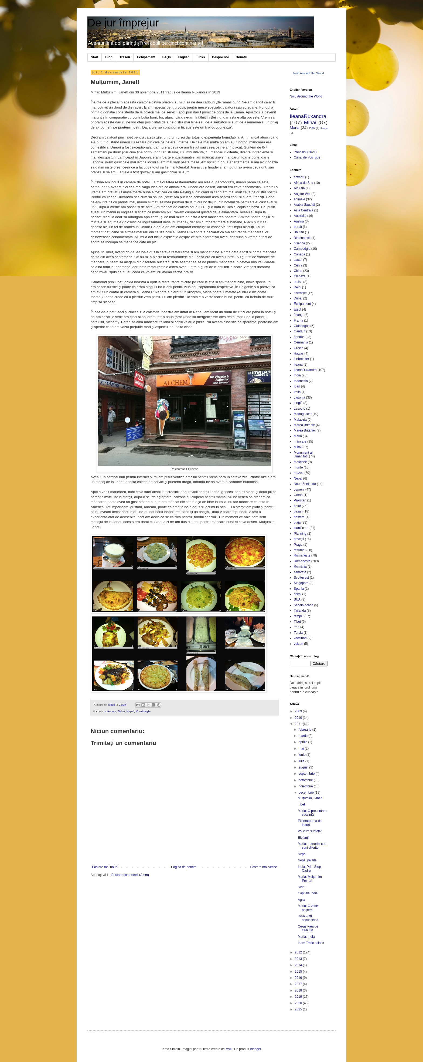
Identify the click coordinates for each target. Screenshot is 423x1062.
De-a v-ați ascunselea (308, 918)
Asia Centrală (303, 210)
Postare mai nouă (104, 867)
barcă (298, 227)
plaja (297, 522)
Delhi (297, 287)
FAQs (166, 57)
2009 (299, 711)
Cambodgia (302, 249)
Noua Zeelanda (305, 484)
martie (304, 736)
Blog (108, 57)
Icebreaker (301, 359)
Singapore (301, 583)
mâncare (110, 711)
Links (200, 57)
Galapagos (301, 326)
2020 (299, 1003)
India (297, 375)
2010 (299, 718)
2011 (299, 724)
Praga (298, 545)
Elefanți (303, 838)
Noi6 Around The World (308, 73)
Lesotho (299, 408)
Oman (298, 495)
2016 (299, 978)
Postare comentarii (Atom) (130, 875)
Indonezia (301, 381)
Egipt (297, 309)
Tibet (297, 621)
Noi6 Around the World (306, 96)
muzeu (298, 473)
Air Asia (299, 188)
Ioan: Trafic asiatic (311, 943)
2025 (299, 1009)
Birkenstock (302, 238)
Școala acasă (303, 605)
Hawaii (298, 353)
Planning (300, 533)
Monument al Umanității (303, 454)
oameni (299, 489)
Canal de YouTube (307, 157)
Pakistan (300, 500)
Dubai (298, 298)
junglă (298, 403)
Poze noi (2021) (305, 152)
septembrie (307, 774)
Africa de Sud (303, 183)
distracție (300, 293)
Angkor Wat (302, 194)
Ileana (324, 128)
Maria (294, 128)
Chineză (300, 276)
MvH (229, 1049)
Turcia (298, 633)
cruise (298, 282)
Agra (301, 900)
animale (299, 199)
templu (298, 616)
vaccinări (300, 638)
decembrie (307, 792)
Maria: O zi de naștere (308, 908)
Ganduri (299, 331)
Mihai (121, 711)
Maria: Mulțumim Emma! (310, 878)
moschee (300, 462)
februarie (305, 729)
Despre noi (220, 57)
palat (297, 506)
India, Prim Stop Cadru (309, 868)
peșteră (299, 517)
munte (298, 467)
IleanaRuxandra (308, 116)
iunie (302, 755)
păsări (298, 511)
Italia (297, 392)
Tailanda (300, 610)
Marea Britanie (304, 425)
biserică (299, 243)
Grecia (298, 348)
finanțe (298, 315)
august (304, 767)
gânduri (299, 337)
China (298, 271)
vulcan (298, 644)
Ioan (312, 128)
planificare (301, 528)
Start (94, 57)
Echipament (146, 57)
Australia (300, 216)
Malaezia (300, 420)
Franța (298, 320)
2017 (299, 984)
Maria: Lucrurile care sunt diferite (312, 845)
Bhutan (299, 232)
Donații (241, 57)
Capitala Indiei (308, 893)
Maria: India (306, 937)
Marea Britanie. (305, 430)
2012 (299, 952)
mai (302, 748)
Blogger (255, 1049)
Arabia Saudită (304, 205)
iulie (302, 761)
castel (298, 260)
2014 (299, 965)
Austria (299, 221)
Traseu (125, 57)
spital (297, 594)
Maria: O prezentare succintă (312, 813)
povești (299, 539)
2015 (299, 971)
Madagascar (303, 414)
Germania (301, 342)
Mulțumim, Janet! (310, 798)
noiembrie (306, 786)
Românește (143, 711)
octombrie (306, 780)
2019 (299, 997)
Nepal (130, 711)
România (300, 566)
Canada (299, 254)
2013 (299, 959)
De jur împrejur (123, 23)
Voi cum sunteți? (310, 831)
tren (296, 627)
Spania (299, 589)
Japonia (299, 397)
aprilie (303, 742)
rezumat (299, 550)
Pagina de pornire (184, 867)
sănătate (300, 572)
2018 (299, 990)
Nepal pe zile (307, 860)
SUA (297, 599)
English (183, 57)
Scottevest (301, 577)
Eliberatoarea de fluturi (310, 823)
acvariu (299, 177)
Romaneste (302, 555)
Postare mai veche (263, 867)
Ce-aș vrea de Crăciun (308, 928)
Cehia (298, 265)
